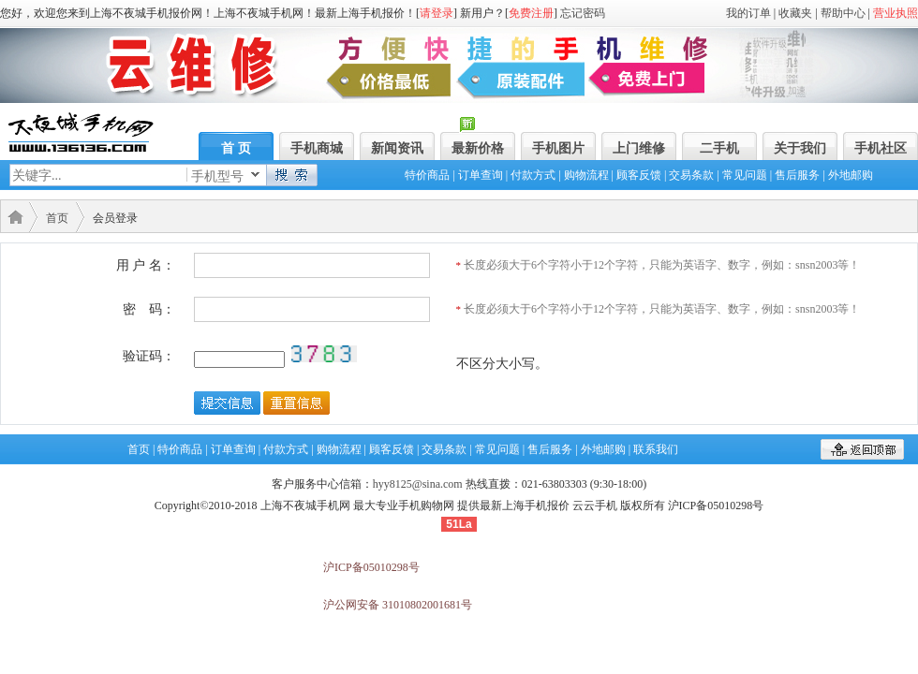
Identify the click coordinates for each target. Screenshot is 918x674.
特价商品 (427, 175)
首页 (57, 218)
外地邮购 (850, 175)
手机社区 (880, 148)
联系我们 (655, 449)
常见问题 (744, 175)
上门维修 (639, 148)
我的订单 (748, 13)
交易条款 (691, 175)
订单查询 (480, 175)
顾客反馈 (638, 175)
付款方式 (533, 175)
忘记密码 (582, 13)
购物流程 (586, 175)
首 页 (236, 148)
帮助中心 (843, 13)
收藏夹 (795, 13)
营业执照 (895, 13)
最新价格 (478, 148)
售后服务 (797, 175)
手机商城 (316, 148)
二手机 (719, 148)
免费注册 (531, 13)
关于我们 (800, 148)
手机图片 (558, 148)
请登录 (436, 13)
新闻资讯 (397, 148)
